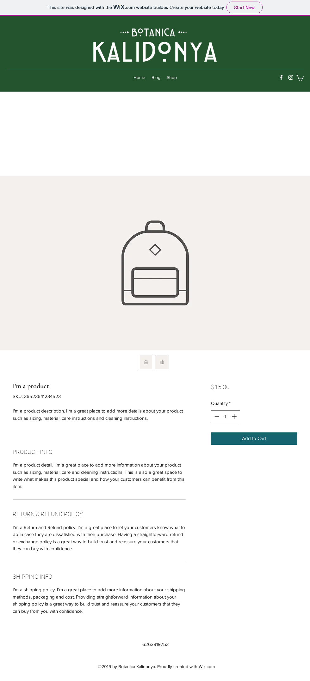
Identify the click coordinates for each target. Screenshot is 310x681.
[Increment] (235, 416)
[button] (300, 77)
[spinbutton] (225, 416)
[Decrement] (216, 416)
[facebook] (281, 77)
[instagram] (291, 77)
